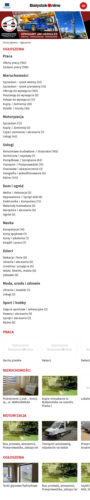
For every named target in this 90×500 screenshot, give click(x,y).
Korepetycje (11, 229)
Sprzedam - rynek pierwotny (22, 86)
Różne (7, 177)
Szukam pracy (12, 67)
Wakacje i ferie (13, 257)
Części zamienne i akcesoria (21, 132)
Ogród (7, 214)
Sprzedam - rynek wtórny (19, 82)
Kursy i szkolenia (14, 238)
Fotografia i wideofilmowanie (22, 173)
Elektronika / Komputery (19, 201)
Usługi (7, 136)
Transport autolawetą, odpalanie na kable (56, 445)
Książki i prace (12, 242)
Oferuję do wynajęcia (17, 91)
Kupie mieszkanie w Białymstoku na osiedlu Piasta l (57, 402)
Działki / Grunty (13, 108)
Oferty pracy (11, 63)
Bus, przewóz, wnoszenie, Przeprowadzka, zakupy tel (20, 445)
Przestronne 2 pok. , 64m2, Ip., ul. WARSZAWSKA (20, 400)
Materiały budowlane (17, 206)
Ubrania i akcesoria (16, 262)
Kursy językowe (13, 234)
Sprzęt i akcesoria (15, 318)
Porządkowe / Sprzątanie (19, 160)
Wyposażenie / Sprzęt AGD (20, 197)
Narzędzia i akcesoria (17, 210)
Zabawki (8, 275)
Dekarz (46, 360)
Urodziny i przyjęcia (16, 266)
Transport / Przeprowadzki (20, 164)
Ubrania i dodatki (14, 290)
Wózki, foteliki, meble (17, 270)
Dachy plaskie (12, 360)
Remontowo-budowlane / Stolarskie (27, 151)
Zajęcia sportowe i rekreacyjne (23, 309)
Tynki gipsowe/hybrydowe (20, 485)
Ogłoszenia (25, 42)
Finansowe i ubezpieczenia (20, 169)
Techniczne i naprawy (17, 156)
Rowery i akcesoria (15, 313)
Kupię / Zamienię (14, 104)
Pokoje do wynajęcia (16, 99)
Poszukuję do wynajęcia (18, 95)
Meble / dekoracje (15, 192)
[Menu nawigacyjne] (83, 5)
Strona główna (10, 42)
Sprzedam (9, 123)
